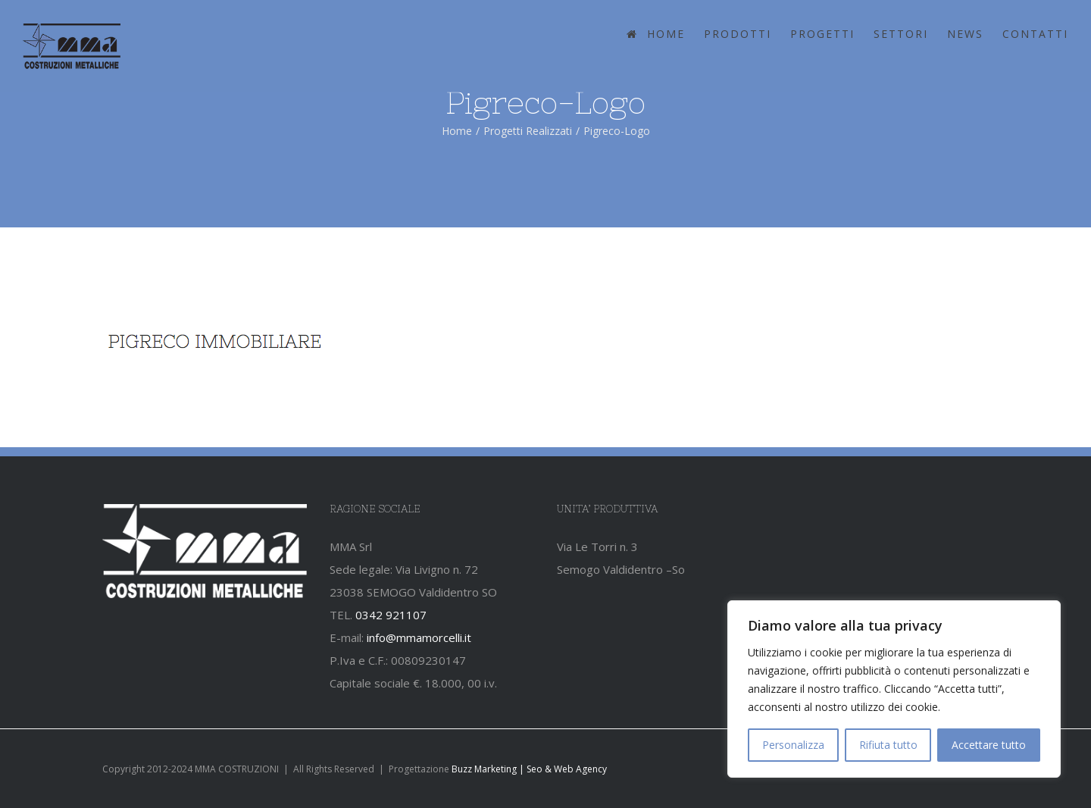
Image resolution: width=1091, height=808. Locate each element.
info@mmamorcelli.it (419, 637)
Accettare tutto (989, 745)
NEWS (965, 34)
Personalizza (793, 745)
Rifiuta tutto (888, 745)
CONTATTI (1035, 34)
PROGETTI (822, 34)
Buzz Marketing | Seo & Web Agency (529, 769)
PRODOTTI (737, 34)
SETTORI (901, 34)
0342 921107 (391, 614)
